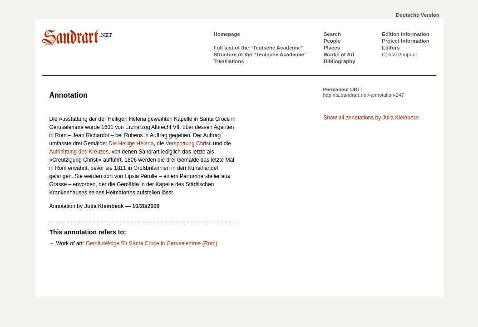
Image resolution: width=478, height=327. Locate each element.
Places (332, 47)
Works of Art (339, 54)
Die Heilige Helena (130, 143)
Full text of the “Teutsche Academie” (259, 47)
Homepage (227, 34)
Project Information (405, 41)
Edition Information (405, 34)
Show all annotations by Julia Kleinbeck (371, 117)
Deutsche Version (417, 15)
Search (332, 34)
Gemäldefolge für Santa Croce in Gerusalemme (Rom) (151, 243)
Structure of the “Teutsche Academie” (260, 54)
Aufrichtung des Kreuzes (79, 152)
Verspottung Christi (189, 143)
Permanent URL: (363, 92)
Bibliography (339, 61)
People (332, 41)
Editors (390, 47)
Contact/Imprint (399, 54)
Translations (229, 61)
